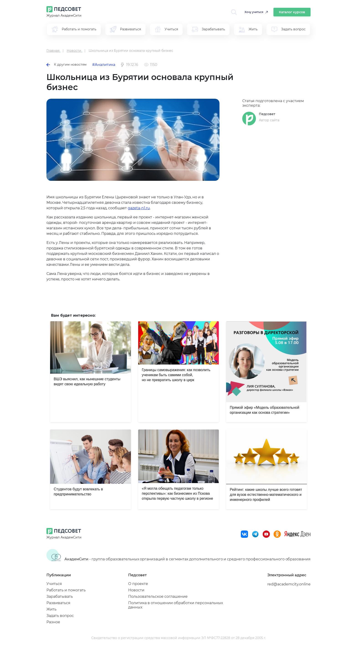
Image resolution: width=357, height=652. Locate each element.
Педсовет (267, 114)
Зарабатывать (59, 596)
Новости (136, 590)
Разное (53, 622)
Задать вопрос (60, 615)
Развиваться (58, 603)
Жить (51, 609)
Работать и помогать (66, 590)
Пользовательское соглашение (158, 596)
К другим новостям (66, 64)
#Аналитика (103, 64)
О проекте (138, 584)
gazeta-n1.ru (139, 208)
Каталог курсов (292, 12)
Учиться (54, 584)
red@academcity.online (289, 584)
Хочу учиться (254, 12)
